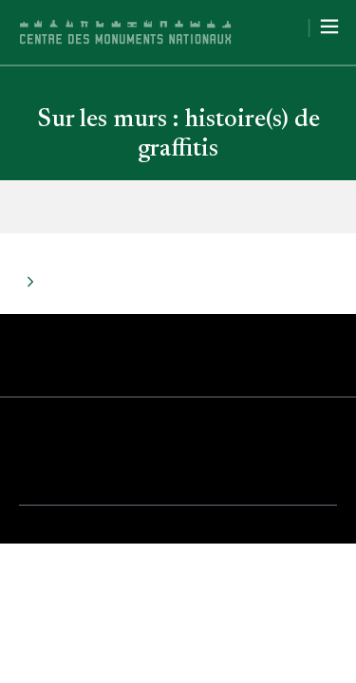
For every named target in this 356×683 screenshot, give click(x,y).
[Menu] (329, 26)
